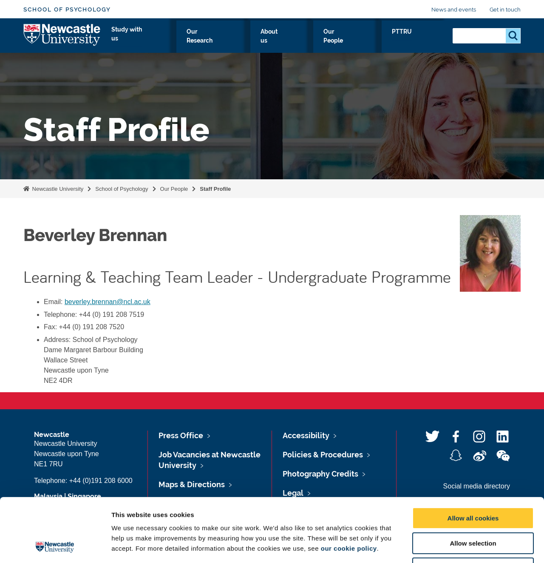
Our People (384, 41)
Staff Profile (215, 189)
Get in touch (505, 9)
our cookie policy (349, 488)
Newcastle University (57, 189)
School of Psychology (66, 9)
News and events (453, 9)
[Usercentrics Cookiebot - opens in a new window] (55, 546)
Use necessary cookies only (473, 508)
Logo (62, 39)
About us (337, 41)
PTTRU (427, 41)
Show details (446, 546)
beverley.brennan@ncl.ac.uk (107, 301)
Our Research (287, 41)
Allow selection (473, 483)
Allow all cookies (473, 458)
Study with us (229, 41)
